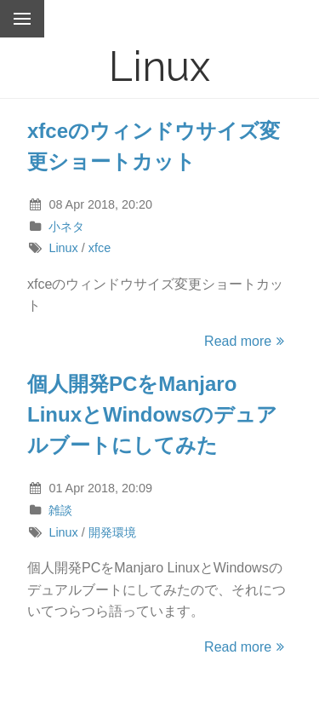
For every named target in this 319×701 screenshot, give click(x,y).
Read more (246, 341)
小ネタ (66, 226)
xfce (99, 248)
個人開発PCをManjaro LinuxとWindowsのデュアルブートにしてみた (152, 414)
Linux (62, 248)
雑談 (60, 510)
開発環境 (112, 532)
